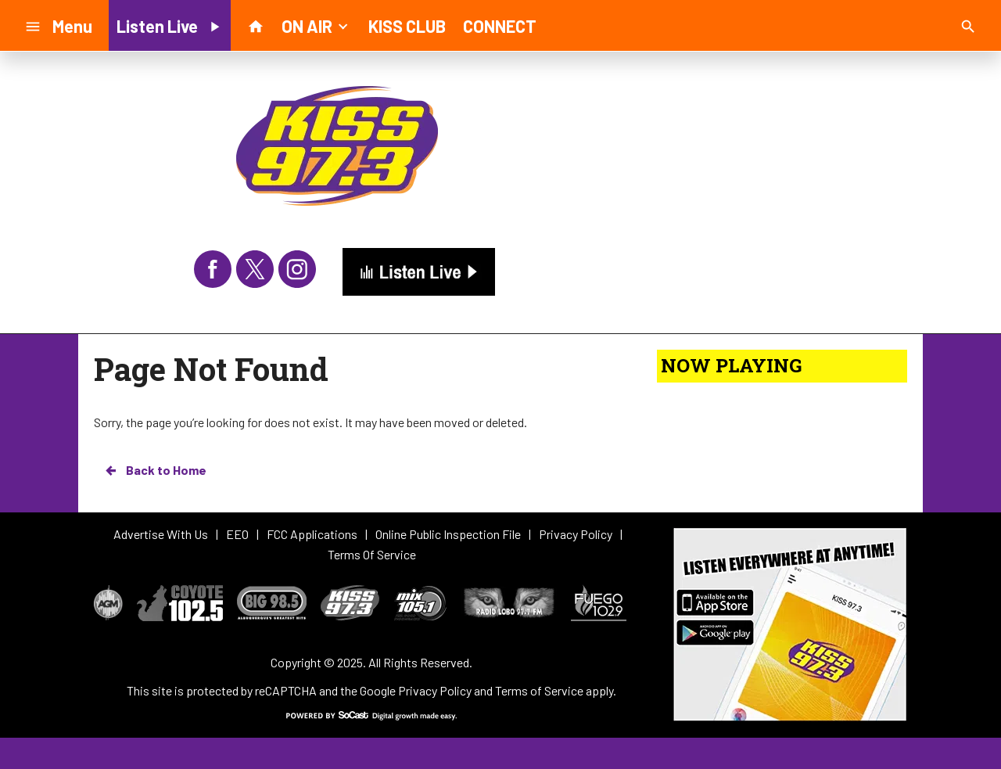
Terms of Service (539, 690)
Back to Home (154, 470)
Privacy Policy (435, 690)
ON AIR (316, 25)
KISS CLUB (407, 26)
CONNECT (499, 26)
